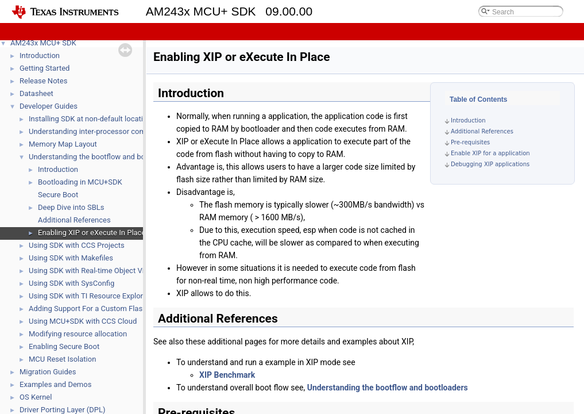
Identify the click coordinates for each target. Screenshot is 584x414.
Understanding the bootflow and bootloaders (103, 156)
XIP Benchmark (227, 374)
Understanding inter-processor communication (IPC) (115, 131)
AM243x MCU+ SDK (43, 43)
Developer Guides (49, 106)
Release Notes (43, 80)
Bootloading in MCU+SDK (80, 182)
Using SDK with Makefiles (71, 258)
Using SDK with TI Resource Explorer (89, 296)
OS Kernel (36, 397)
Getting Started (44, 68)
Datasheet (36, 93)
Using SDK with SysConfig (71, 283)
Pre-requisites (470, 142)
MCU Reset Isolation (62, 359)
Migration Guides (48, 371)
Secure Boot (58, 194)
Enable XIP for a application (490, 153)
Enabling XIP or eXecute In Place (91, 232)
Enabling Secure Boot (64, 346)
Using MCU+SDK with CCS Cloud (83, 321)
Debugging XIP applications (490, 164)
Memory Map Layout (63, 144)
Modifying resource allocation (78, 333)
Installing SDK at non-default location (90, 118)
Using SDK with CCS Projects (77, 245)
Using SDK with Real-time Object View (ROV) (102, 270)
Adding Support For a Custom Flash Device (100, 308)
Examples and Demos (55, 384)
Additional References (74, 220)
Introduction (40, 55)
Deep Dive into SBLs (71, 207)
